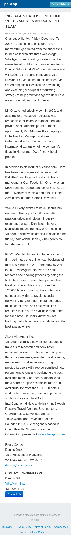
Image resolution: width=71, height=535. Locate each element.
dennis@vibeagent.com (21, 465)
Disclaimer (7, 527)
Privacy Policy (23, 527)
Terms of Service (43, 527)
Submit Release (60, 4)
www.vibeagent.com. (52, 434)
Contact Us (14, 494)
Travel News (43, 34)
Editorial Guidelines (39, 532)
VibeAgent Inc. (15, 483)
